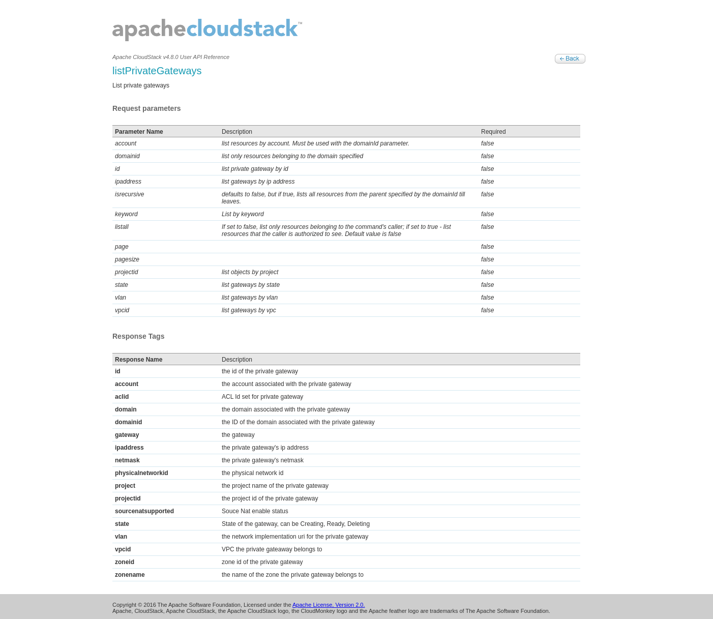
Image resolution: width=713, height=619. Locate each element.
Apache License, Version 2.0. (328, 605)
